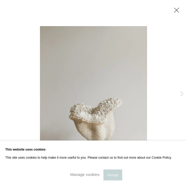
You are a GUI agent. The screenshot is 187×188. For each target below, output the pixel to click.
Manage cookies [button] (85, 174)
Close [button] (175, 12)
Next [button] (182, 94)
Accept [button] (112, 175)
